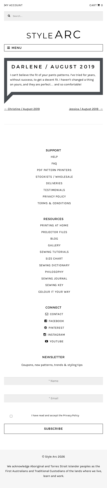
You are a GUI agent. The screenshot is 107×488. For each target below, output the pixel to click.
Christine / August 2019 (22, 109)
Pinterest (56, 327)
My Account (13, 5)
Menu (17, 48)
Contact (57, 314)
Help (54, 157)
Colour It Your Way (54, 292)
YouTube (57, 341)
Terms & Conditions (54, 203)
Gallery (54, 245)
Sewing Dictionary (54, 265)
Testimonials (54, 190)
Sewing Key (54, 285)
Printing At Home (54, 225)
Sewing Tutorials (54, 252)
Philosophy (54, 272)
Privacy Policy (54, 196)
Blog (54, 238)
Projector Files (54, 232)
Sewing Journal (54, 278)
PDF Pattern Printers (54, 170)
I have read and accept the (55, 415)
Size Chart (54, 258)
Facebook (56, 321)
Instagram (56, 334)
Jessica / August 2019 (86, 109)
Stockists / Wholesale (54, 176)
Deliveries (54, 183)
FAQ (54, 163)
